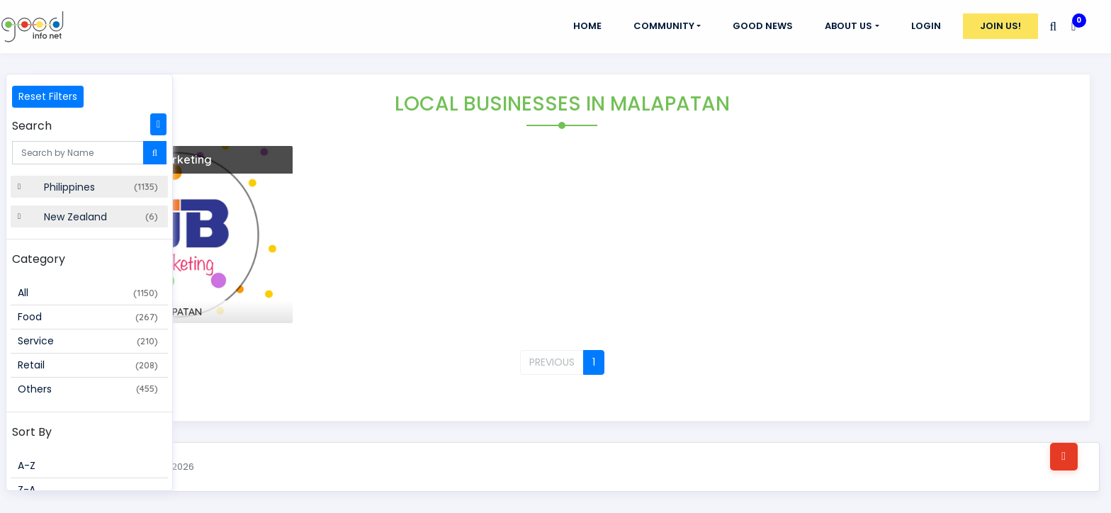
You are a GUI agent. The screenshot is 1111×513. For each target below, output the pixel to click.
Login (926, 26)
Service (88, 341)
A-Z (26, 465)
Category (38, 259)
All (88, 293)
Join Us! (1000, 26)
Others (88, 389)
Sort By (32, 432)
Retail (88, 365)
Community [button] (663, 26)
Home (587, 26)
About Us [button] (848, 26)
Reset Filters (47, 96)
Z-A (26, 490)
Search (32, 126)
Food (88, 317)
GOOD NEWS (763, 26)
